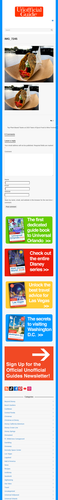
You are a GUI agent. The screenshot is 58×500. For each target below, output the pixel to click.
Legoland (8, 457)
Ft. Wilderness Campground (14, 439)
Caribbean (8, 409)
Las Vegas (8, 454)
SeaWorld (8, 476)
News (7, 465)
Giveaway (8, 446)
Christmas (8, 416)
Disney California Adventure (14, 424)
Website (7, 191)
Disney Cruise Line (11, 428)
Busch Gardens (10, 405)
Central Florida (10, 413)
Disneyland (8, 435)
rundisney (8, 472)
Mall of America (10, 461)
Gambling (8, 442)
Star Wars (8, 484)
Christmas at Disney (12, 420)
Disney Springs (10, 431)
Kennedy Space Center (13, 450)
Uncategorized (10, 491)
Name (7, 179)
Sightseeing (9, 480)
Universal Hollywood (12, 495)
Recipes (7, 469)
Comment (8, 151)
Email (7, 185)
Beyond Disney (10, 401)
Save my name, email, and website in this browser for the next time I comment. (29, 201)
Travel (7, 487)
